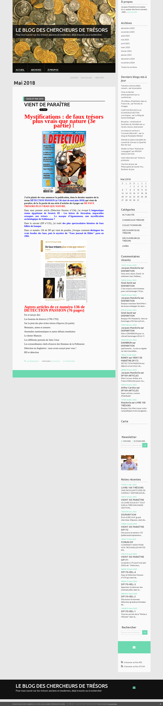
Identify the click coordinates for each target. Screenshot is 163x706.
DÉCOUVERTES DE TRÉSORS (131, 231)
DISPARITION (128, 271)
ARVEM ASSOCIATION (131, 152)
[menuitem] (20, 68)
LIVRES (125, 246)
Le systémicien (130, 95)
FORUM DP (127, 542)
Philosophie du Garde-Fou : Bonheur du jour (132, 167)
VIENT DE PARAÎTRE (47, 104)
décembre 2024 (128, 59)
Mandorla (126, 402)
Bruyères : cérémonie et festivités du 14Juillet (131, 122)
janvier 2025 (126, 55)
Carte (124, 421)
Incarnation (136, 88)
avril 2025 (125, 43)
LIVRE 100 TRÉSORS (132, 487)
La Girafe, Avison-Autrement (133, 125)
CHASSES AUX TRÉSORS (133, 220)
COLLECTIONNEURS (131, 225)
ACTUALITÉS (55, 361)
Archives (36, 70)
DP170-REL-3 (128, 584)
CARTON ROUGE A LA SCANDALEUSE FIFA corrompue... (131, 112)
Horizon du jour (127, 164)
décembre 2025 (128, 28)
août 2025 (125, 35)
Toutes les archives (129, 67)
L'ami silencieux (127, 157)
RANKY (124, 357)
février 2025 (126, 51)
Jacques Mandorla (130, 268)
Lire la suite (132, 12)
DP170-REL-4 (128, 572)
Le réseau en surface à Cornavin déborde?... (130, 131)
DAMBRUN (126, 342)
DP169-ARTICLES (130, 375)
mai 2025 (125, 39)
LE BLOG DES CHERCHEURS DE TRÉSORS (62, 30)
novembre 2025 (128, 32)
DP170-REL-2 (128, 596)
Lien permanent (31, 361)
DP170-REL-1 (128, 611)
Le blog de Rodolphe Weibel (132, 134)
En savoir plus (112, 704)
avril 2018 (74, 77)
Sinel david (126, 283)
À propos (53, 70)
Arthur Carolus (128, 387)
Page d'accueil (86, 77)
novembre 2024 (128, 62)
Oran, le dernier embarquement (127, 93)
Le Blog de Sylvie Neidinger (132, 116)
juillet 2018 (99, 77)
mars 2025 (125, 47)
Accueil (20, 70)
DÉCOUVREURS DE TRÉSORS (131, 239)
